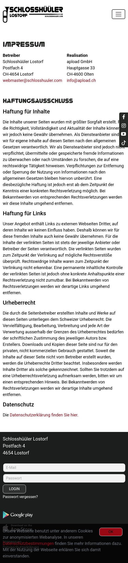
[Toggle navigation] (118, 14)
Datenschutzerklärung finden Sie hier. (44, 414)
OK (110, 532)
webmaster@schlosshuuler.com (32, 80)
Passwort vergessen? (20, 497)
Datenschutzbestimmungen (28, 543)
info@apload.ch (81, 80)
